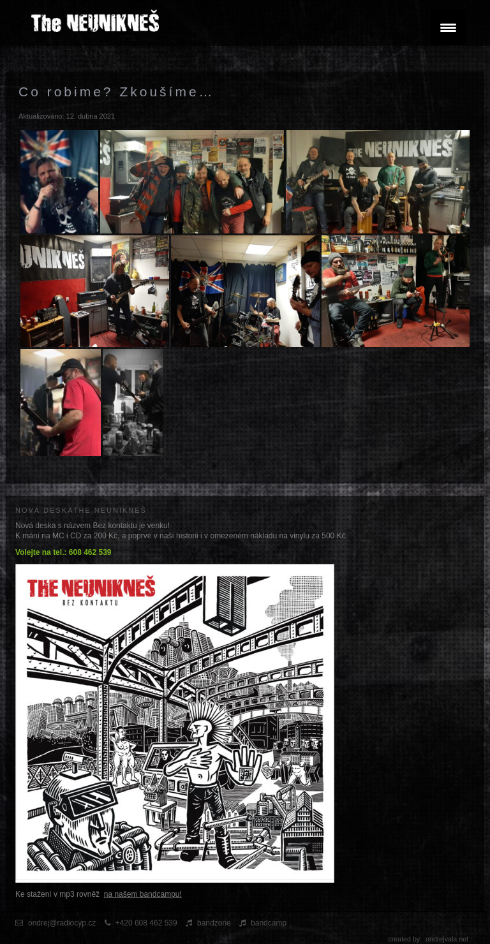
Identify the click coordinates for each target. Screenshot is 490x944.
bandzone (214, 922)
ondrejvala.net (447, 939)
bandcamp (268, 922)
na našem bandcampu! (143, 894)
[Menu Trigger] (448, 27)
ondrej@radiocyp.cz (62, 922)
